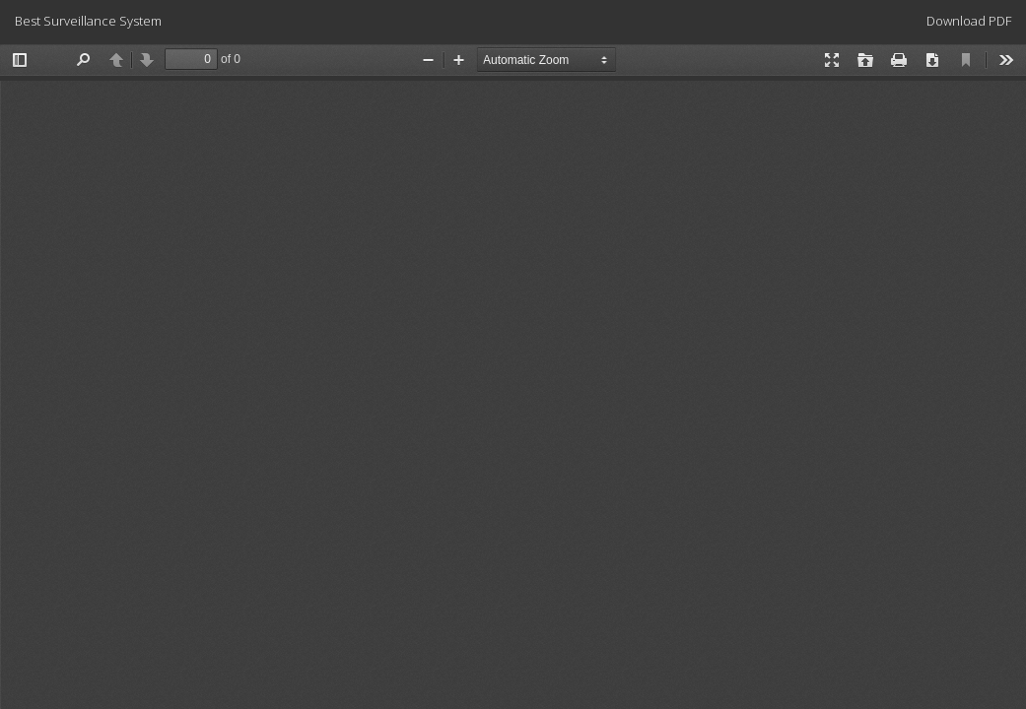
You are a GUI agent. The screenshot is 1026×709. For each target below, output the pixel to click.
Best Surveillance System (88, 21)
